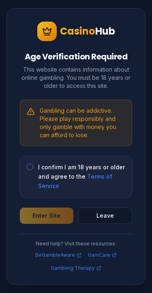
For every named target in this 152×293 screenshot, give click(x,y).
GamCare (102, 255)
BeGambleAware (58, 255)
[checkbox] (30, 167)
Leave (105, 215)
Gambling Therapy (76, 268)
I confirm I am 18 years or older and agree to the (81, 176)
